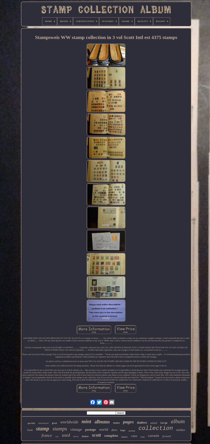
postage (90, 430)
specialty (31, 423)
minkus (180, 430)
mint (86, 421)
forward (166, 436)
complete (111, 436)
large (164, 423)
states (116, 422)
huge (122, 430)
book (30, 430)
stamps (59, 429)
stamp (42, 429)
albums (102, 421)
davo (114, 430)
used (66, 435)
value (134, 436)
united (153, 423)
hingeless (124, 437)
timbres (142, 422)
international (43, 423)
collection (155, 428)
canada (153, 436)
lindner (85, 436)
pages (128, 421)
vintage (76, 429)
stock (143, 437)
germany (132, 431)
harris (76, 436)
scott (96, 435)
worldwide (69, 422)
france (47, 435)
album (178, 421)
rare (57, 436)
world (103, 429)
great (54, 423)
